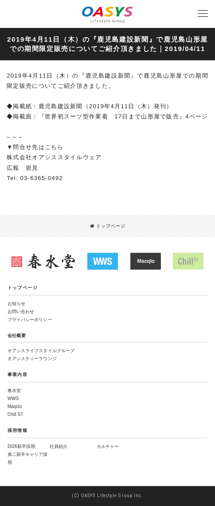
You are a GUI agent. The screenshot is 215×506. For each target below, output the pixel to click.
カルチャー (108, 446)
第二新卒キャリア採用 (27, 458)
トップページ (107, 226)
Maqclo (15, 406)
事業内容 (18, 374)
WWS (13, 398)
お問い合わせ (21, 311)
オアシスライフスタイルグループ (41, 350)
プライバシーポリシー (30, 319)
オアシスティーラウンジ (32, 358)
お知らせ (16, 303)
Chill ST (15, 414)
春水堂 (14, 390)
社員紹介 (58, 446)
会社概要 (17, 335)
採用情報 (18, 430)
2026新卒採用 (21, 446)
